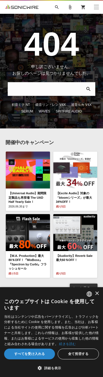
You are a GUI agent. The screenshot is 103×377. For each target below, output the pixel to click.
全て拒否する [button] (78, 353)
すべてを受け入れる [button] (29, 353)
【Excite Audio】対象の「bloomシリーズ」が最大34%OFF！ (74, 197)
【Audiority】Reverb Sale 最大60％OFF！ (74, 258)
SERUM (27, 111)
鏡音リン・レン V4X (50, 105)
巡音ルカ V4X (81, 105)
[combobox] (89, 294)
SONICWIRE (21, 7)
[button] (51, 368)
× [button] (97, 294)
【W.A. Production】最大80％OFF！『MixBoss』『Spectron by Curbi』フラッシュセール (28, 262)
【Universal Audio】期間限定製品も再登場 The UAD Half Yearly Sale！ (27, 197)
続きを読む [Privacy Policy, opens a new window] (67, 343)
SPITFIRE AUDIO (69, 111)
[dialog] (51, 332)
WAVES (44, 111)
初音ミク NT (21, 105)
